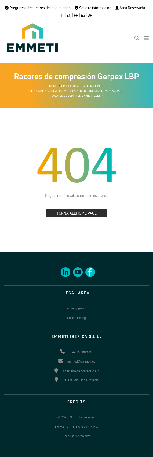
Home (53, 86)
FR (76, 15)
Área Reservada (130, 7)
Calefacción (91, 86)
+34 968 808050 (81, 352)
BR (90, 15)
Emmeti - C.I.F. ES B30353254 (76, 427)
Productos (69, 86)
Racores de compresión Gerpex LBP (76, 96)
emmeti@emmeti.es (81, 361)
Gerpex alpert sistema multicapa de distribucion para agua (74, 91)
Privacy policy (76, 308)
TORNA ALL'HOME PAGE (77, 213)
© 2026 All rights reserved (76, 417)
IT (62, 15)
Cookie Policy (76, 318)
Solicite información (93, 7)
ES (83, 15)
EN (69, 15)
